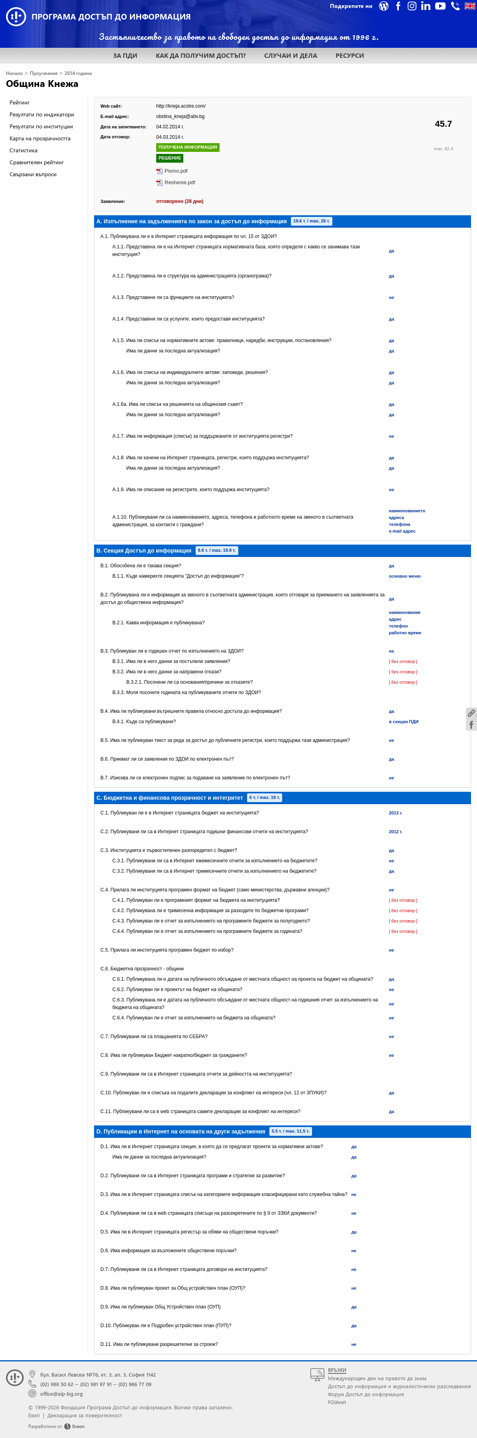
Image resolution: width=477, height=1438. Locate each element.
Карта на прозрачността (40, 138)
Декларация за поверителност (84, 1415)
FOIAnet (337, 1402)
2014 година (78, 73)
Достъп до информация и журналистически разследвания (399, 1386)
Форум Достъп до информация (366, 1394)
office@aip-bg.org (61, 1393)
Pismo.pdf (176, 171)
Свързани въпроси (33, 174)
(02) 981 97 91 (96, 1384)
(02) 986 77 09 (134, 1384)
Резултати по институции (41, 126)
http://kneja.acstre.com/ (181, 106)
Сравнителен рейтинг (37, 162)
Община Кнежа (42, 83)
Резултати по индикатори (42, 114)
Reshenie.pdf (180, 182)
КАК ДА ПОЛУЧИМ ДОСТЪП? (201, 55)
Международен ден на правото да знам (377, 1378)
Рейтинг (19, 102)
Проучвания (43, 73)
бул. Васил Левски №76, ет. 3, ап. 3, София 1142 (98, 1374)
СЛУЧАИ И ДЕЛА (290, 55)
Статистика (23, 150)
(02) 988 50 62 (56, 1384)
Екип (34, 1415)
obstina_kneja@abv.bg (180, 116)
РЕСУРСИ (350, 55)
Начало (14, 73)
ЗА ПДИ (125, 55)
